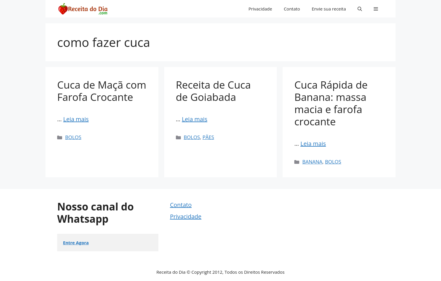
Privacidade (260, 9)
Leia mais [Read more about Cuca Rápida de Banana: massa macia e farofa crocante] (313, 143)
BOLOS (73, 137)
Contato (292, 9)
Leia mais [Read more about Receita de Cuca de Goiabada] (194, 119)
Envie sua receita (329, 9)
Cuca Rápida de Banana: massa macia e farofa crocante (331, 103)
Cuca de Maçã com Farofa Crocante (101, 91)
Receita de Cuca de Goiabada (213, 91)
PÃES (208, 137)
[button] (360, 8)
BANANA (312, 161)
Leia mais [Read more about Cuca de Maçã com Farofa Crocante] (76, 119)
